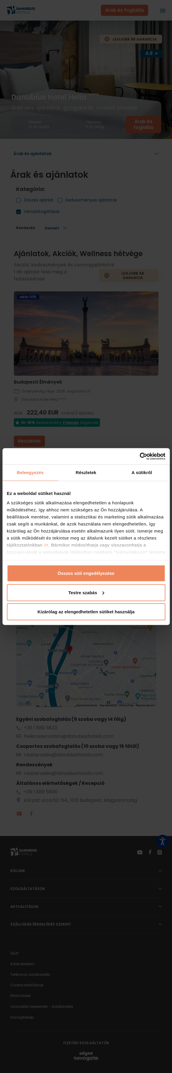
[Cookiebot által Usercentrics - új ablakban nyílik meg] (139, 456)
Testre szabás (86, 592)
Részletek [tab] (86, 472)
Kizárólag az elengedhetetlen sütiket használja (85, 611)
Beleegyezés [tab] (30, 472)
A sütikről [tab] (141, 472)
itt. (46, 544)
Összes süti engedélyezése (86, 573)
